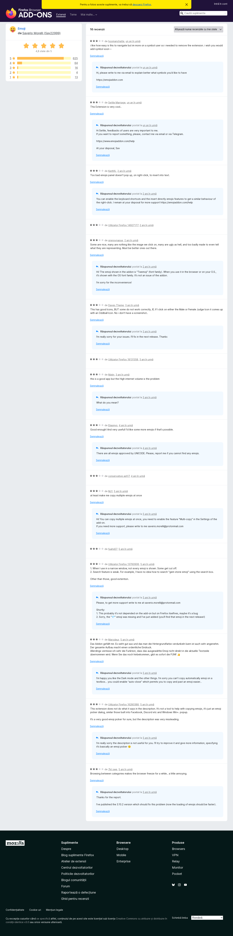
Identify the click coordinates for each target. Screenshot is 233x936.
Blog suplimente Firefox (77, 855)
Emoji (21, 28)
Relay (176, 861)
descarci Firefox (141, 4)
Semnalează (97, 55)
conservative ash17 (119, 476)
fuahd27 (112, 549)
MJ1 (110, 491)
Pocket (177, 874)
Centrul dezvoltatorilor (77, 867)
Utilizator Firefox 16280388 (123, 704)
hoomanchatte (116, 41)
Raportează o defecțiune (78, 892)
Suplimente (69, 842)
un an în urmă (133, 41)
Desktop (122, 849)
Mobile (121, 855)
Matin (111, 374)
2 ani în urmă (124, 170)
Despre (66, 849)
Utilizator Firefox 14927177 (123, 225)
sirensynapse (115, 240)
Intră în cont (220, 3)
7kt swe (112, 769)
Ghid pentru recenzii (75, 898)
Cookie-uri (35, 909)
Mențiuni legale (54, 909)
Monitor (177, 867)
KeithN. (112, 170)
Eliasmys (113, 425)
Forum (65, 886)
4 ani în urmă (126, 425)
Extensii (61, 14)
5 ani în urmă (121, 491)
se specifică (43, 918)
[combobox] (203, 13)
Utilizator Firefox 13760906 (123, 564)
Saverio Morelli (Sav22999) (41, 33)
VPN (175, 855)
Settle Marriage (117, 102)
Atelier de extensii (73, 861)
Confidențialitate (15, 909)
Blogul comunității (73, 880)
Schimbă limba (180, 917)
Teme (73, 14)
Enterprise (123, 861)
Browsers (178, 849)
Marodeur (113, 639)
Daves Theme (116, 305)
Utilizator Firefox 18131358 (123, 359)
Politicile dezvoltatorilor (77, 874)
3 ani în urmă (132, 305)
